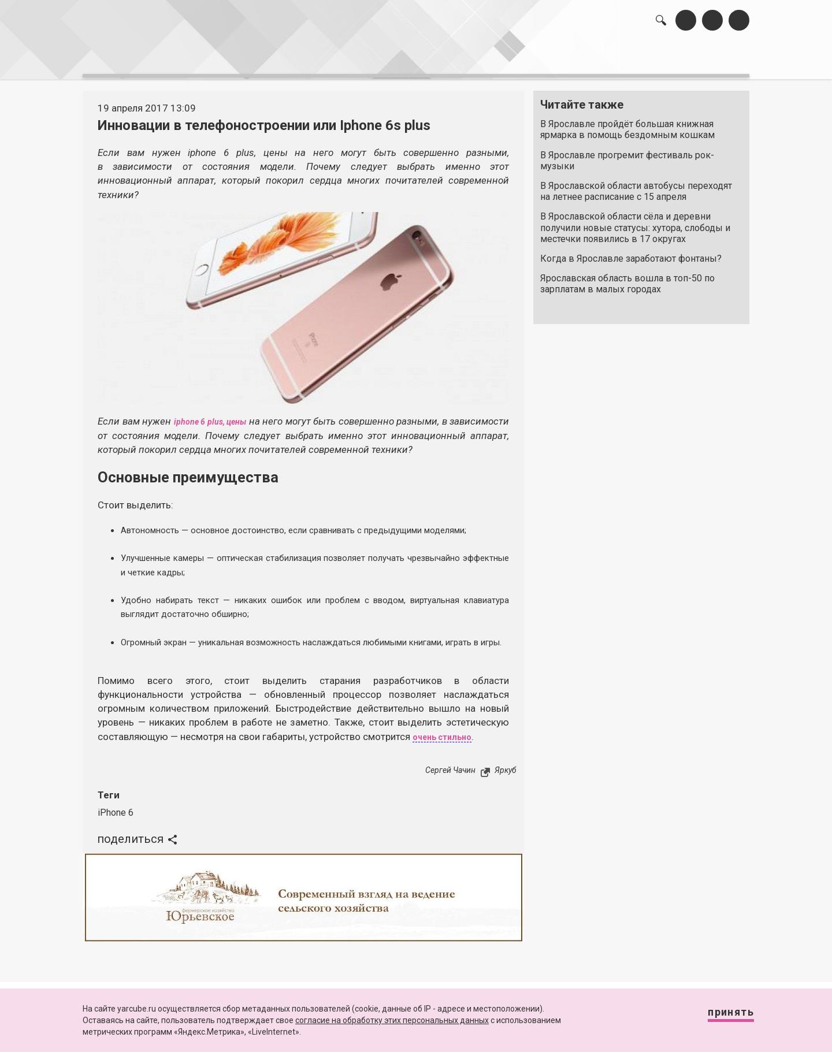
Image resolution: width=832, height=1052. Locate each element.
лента (246, 58)
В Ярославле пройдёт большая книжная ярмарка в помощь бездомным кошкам (627, 124)
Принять (719, 1017)
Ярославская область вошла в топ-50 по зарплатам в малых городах (627, 278)
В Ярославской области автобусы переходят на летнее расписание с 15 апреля (636, 185)
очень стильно (448, 744)
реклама (699, 58)
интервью (388, 58)
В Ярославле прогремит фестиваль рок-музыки (627, 154)
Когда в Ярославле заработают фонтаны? (631, 252)
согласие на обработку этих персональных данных (392, 1020)
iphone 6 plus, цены (237, 415)
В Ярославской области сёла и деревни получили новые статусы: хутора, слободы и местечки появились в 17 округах (635, 221)
